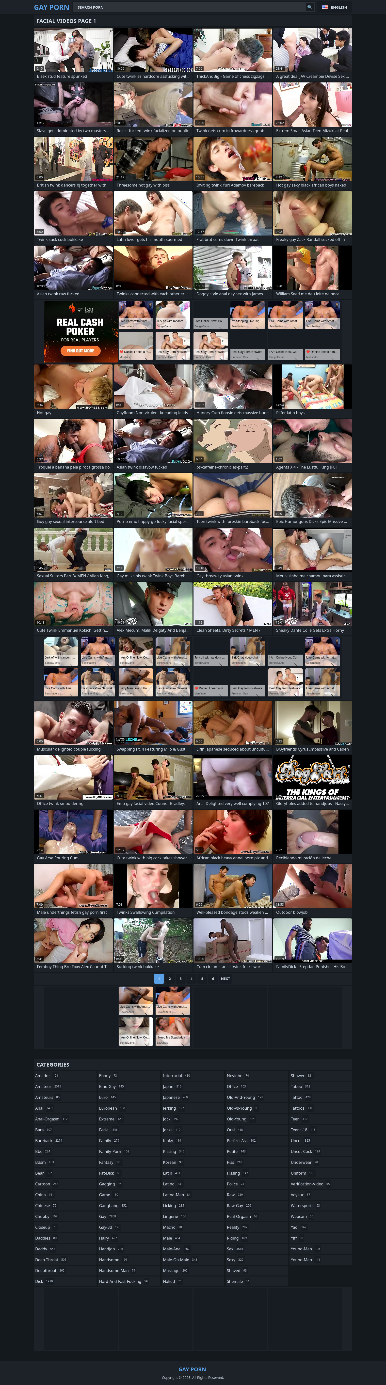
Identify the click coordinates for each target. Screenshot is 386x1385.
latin (172, 1173)
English (339, 7)
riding (237, 1238)
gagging (111, 1184)
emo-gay (112, 1086)
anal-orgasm (52, 1119)
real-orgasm (243, 1216)
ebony (108, 1075)
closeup (46, 1227)
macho (173, 1227)
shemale (239, 1281)
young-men (306, 1259)
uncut (301, 1140)
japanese (176, 1097)
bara (44, 1129)
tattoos (302, 1108)
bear (44, 1173)
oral (235, 1129)
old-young (241, 1119)
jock (171, 1119)
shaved (237, 1270)
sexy (236, 1259)
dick (44, 1281)
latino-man (177, 1194)
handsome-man (117, 1270)
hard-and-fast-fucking (124, 1281)
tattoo (301, 1097)
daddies (46, 1238)
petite (237, 1151)
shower (302, 1075)
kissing (174, 1151)
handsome (114, 1259)
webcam (302, 1216)
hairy (108, 1238)
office (237, 1086)
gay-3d (110, 1227)
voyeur (301, 1194)
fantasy (111, 1162)
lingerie (175, 1216)
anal (44, 1108)
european (112, 1108)
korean (173, 1162)
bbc (43, 1151)
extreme (111, 1119)
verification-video (311, 1184)
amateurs (48, 1097)
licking (174, 1205)
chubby (47, 1216)
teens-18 (304, 1129)
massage (176, 1270)
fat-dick (110, 1173)
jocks (172, 1129)
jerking (174, 1108)
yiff (297, 1238)
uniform (303, 1173)
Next (225, 978)
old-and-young (245, 1097)
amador (47, 1075)
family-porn (114, 1151)
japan (173, 1086)
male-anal (177, 1249)
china (45, 1194)
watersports (306, 1205)
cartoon (47, 1184)
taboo (301, 1086)
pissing (238, 1173)
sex (235, 1249)
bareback (49, 1140)
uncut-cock (306, 1151)
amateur (48, 1086)
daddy (45, 1249)
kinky (172, 1140)
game (109, 1194)
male (172, 1238)
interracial (177, 1075)
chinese (46, 1205)
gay (108, 1216)
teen (300, 1119)
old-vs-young (243, 1108)
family (109, 1140)
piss (235, 1162)
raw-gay (239, 1205)
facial (109, 1129)
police (236, 1184)
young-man (306, 1249)
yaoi (299, 1227)
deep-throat (51, 1259)
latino (173, 1184)
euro (108, 1097)
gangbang (113, 1205)
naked (172, 1281)
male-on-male (180, 1259)
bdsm (45, 1162)
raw (235, 1194)
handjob (111, 1249)
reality (238, 1227)
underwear (305, 1162)
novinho (238, 1075)
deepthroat (50, 1270)
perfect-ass (242, 1140)
